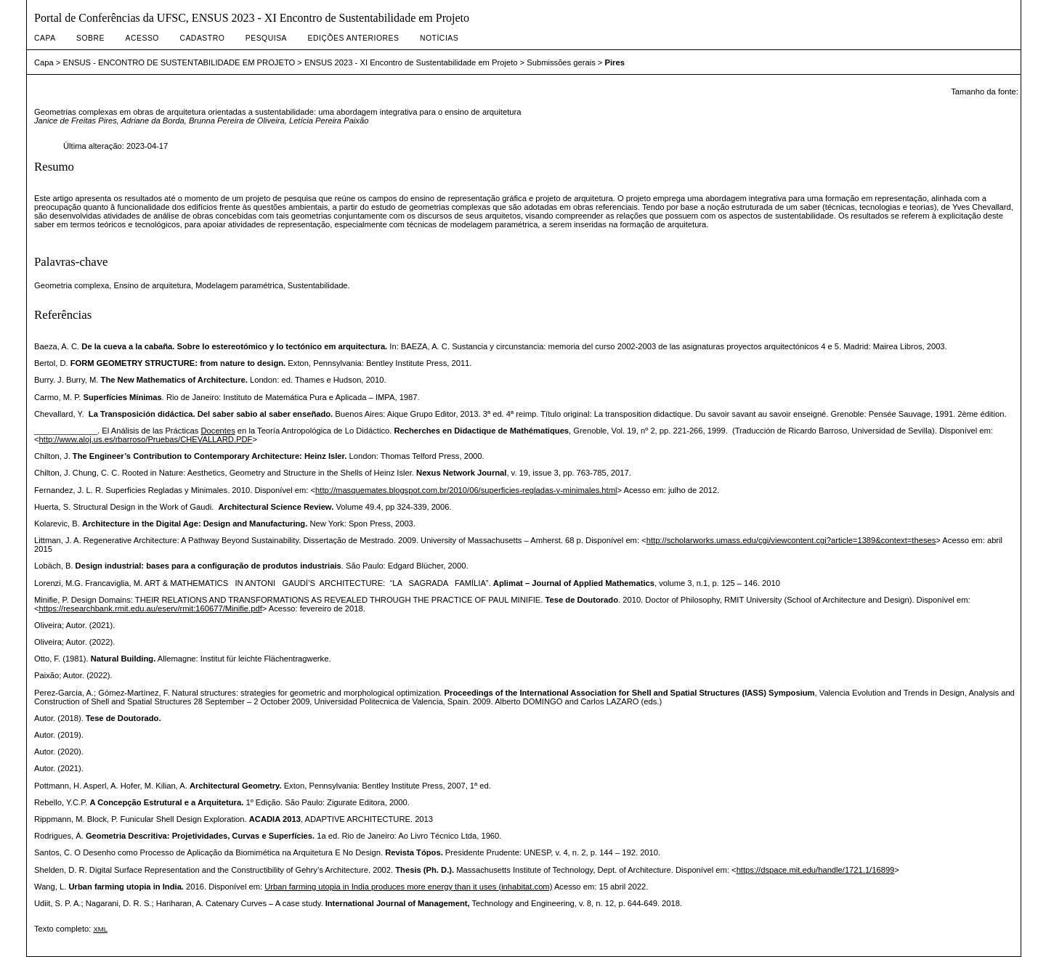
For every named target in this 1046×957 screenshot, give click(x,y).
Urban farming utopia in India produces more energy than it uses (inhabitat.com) (408, 886)
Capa (45, 38)
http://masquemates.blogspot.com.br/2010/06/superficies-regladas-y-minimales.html (466, 490)
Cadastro (201, 38)
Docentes (218, 430)
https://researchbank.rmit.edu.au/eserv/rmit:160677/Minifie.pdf (150, 608)
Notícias (439, 38)
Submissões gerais (561, 62)
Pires (615, 62)
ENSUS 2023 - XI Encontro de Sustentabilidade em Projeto (411, 62)
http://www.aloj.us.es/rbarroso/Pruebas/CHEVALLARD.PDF (146, 439)
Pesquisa (266, 38)
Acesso (142, 38)
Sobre (90, 38)
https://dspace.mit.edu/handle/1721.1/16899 (816, 870)
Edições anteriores (354, 38)
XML (100, 929)
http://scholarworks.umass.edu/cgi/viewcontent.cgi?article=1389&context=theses (791, 540)
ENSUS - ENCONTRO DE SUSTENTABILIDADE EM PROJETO (179, 62)
